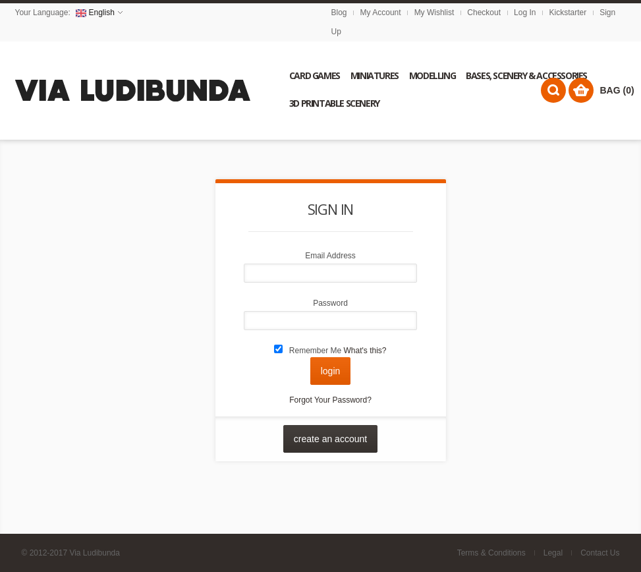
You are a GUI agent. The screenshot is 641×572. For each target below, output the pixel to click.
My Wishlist (434, 12)
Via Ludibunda (94, 553)
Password (330, 303)
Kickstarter (567, 12)
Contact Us (599, 553)
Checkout (484, 12)
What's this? (365, 350)
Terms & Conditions (491, 553)
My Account (380, 12)
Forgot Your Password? (330, 400)
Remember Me (315, 350)
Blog (339, 12)
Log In (525, 12)
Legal (553, 553)
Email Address (330, 255)
